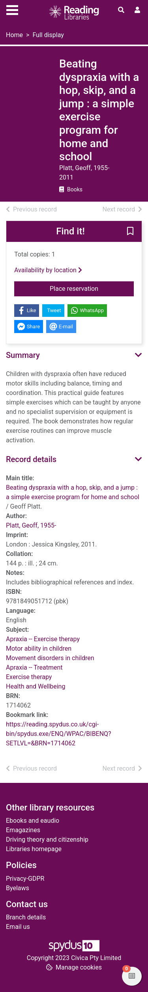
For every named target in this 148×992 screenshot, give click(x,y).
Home (14, 35)
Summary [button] (23, 355)
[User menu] (137, 10)
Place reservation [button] (92, 288)
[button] (130, 231)
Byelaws (17, 888)
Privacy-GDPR (25, 878)
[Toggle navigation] (12, 9)
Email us (18, 926)
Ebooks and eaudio (32, 820)
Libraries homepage (34, 849)
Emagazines (23, 830)
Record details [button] (31, 459)
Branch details (26, 917)
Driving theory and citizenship (47, 839)
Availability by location (48, 270)
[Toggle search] (121, 10)
